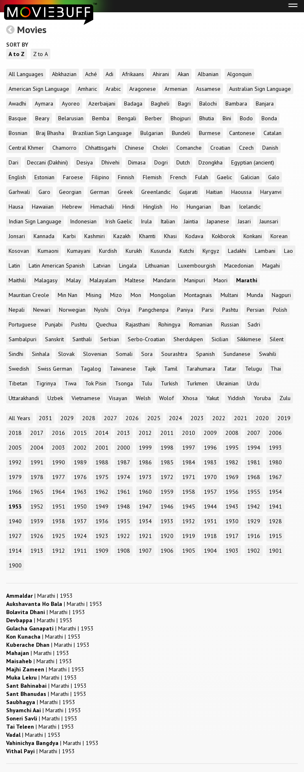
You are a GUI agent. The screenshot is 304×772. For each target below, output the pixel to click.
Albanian (208, 74)
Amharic (87, 88)
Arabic (113, 88)
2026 (132, 418)
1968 (253, 477)
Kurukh (134, 250)
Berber (153, 118)
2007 (253, 433)
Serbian (109, 339)
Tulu (147, 383)
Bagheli (160, 103)
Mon (136, 295)
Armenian (175, 88)
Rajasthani (138, 324)
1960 (145, 491)
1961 (123, 491)
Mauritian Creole (29, 295)
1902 (253, 550)
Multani (229, 295)
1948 (123, 506)
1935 (123, 521)
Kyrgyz (211, 250)
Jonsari (17, 236)
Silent (277, 339)
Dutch (183, 162)
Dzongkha (210, 162)
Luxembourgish (197, 265)
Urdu (253, 383)
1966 (15, 491)
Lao (288, 250)
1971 (188, 477)
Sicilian (220, 339)
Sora (147, 354)
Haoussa (241, 192)
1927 (15, 536)
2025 (153, 418)
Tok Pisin (95, 383)
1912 (58, 550)
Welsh (143, 398)
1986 (145, 462)
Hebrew (72, 206)
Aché (91, 74)
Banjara (265, 103)
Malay (73, 280)
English (17, 177)
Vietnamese (86, 398)
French (178, 177)
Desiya (85, 162)
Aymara (44, 103)
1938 (58, 521)
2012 (145, 433)
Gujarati (188, 192)
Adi (109, 74)
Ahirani (161, 74)
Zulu (284, 398)
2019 (283, 418)
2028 (88, 418)
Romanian (200, 324)
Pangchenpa (154, 309)
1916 (253, 536)
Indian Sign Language (35, 221)
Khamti (147, 236)
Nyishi (101, 309)
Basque (18, 118)
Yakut (212, 398)
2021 (240, 418)
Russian (230, 324)
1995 (232, 447)
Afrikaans (133, 74)
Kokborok (223, 236)
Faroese (73, 177)
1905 (188, 550)
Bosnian (18, 133)
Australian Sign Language (260, 88)
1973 (145, 477)
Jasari (244, 221)
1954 (275, 491)
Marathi (246, 280)
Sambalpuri (22, 339)
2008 (232, 433)
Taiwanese (123, 368)
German (99, 192)
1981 (253, 462)
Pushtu (79, 324)
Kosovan (19, 250)
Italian (167, 221)
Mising (93, 295)
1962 (101, 491)
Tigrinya (46, 383)
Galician (250, 177)
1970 (210, 477)
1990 (58, 462)
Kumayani (78, 250)
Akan (183, 74)
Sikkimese (249, 339)
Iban (225, 206)
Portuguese (22, 324)
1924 (80, 536)
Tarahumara (200, 368)
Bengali (127, 118)
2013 (123, 433)
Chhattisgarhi (100, 147)
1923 (101, 536)
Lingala (128, 265)
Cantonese (242, 133)
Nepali (17, 309)
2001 (101, 447)
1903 (232, 550)
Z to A (40, 54)
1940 (15, 521)
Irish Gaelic (118, 221)
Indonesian (83, 221)
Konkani (252, 236)
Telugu (253, 368)
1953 (15, 506)
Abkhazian (64, 74)
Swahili (267, 354)
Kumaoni (48, 250)
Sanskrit (54, 339)
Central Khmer (26, 147)
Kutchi (187, 250)
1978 (36, 477)
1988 (101, 462)
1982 (232, 462)
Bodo (246, 118)
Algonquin (239, 74)
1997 (188, 447)
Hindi (128, 206)
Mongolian (163, 295)
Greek (125, 192)
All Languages (26, 74)
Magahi (271, 265)
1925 (58, 536)
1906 (166, 550)
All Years (19, 418)
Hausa (16, 206)
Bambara (236, 103)
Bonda (269, 118)
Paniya (185, 309)
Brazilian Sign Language (102, 133)
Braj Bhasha (50, 133)
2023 (197, 418)
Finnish (126, 177)
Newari (41, 309)
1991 (36, 462)
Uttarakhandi (24, 398)
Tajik (149, 368)
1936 (101, 521)
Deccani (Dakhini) (47, 162)
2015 (80, 433)
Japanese (218, 221)
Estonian (44, 177)
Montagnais (198, 295)
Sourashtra (174, 354)
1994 (253, 447)
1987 (123, 462)
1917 (232, 536)
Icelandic (250, 206)
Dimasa (137, 162)
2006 (275, 433)
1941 (275, 506)
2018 (15, 433)
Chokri (160, 147)
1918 (210, 536)
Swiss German (55, 368)
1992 (15, 462)
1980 (275, 462)
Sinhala (41, 354)
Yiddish (236, 398)
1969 (232, 477)
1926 (36, 536)
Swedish (19, 368)
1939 (36, 521)
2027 (110, 418)
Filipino (100, 177)
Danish (270, 147)
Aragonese (142, 88)
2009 (210, 433)
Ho (174, 206)
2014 (101, 433)
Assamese (208, 88)
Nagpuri (281, 295)
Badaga (133, 103)
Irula (146, 221)
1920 (166, 536)
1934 (145, 521)
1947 (145, 506)
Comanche (189, 147)
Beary (42, 118)
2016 (58, 433)
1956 (232, 491)
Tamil (171, 368)
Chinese (134, 147)
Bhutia (206, 118)
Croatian (220, 147)
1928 (275, 521)
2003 (58, 447)
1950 (80, 506)
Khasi (170, 236)
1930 (232, 521)
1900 (15, 565)
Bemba (100, 118)
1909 (101, 550)
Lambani (265, 250)
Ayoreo (71, 103)
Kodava (194, 236)
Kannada (44, 236)
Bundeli (181, 133)
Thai (275, 368)
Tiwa (71, 383)
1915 (275, 536)
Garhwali (19, 192)
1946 (166, 506)
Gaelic (224, 177)
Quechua (106, 324)
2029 (67, 418)
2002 (80, 447)
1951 (58, 506)
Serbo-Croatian (146, 339)
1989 (80, 462)
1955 (253, 491)
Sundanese (236, 354)
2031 (45, 418)
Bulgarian (151, 133)
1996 (210, 447)
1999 (145, 447)
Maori (220, 280)
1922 (123, 536)
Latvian (101, 265)
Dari (13, 162)
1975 (101, 477)
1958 (188, 491)
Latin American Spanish (57, 265)
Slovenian (95, 354)
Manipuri (194, 280)
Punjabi (54, 324)
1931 (210, 521)
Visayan (118, 398)
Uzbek (55, 398)
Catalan (272, 133)
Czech (246, 147)
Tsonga (124, 383)
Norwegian (72, 309)
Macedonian (239, 265)
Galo (273, 177)
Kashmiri (94, 236)
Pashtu (230, 309)
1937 (80, 521)
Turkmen (197, 383)
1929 (253, 521)
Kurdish (108, 250)
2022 (218, 418)
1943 (232, 506)
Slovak (66, 354)
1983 (210, 462)
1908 (123, 550)
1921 (145, 536)
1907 (145, 550)
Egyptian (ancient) (252, 162)
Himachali (102, 206)
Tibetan (18, 383)
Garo (44, 192)
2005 (15, 447)
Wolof (166, 398)
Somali (124, 354)
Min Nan (67, 295)
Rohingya (169, 324)
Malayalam (103, 280)
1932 (188, 521)
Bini (227, 118)
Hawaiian (43, 206)
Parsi (208, 309)
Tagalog (91, 368)
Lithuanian (157, 265)
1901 (275, 550)
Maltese (134, 280)
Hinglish (152, 206)
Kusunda (161, 250)
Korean (279, 236)
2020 (262, 418)
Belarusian (70, 118)
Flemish (152, 177)
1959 (166, 491)
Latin (14, 265)
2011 (166, 433)
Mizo (116, 295)
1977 (58, 477)
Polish (280, 309)
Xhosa (190, 398)
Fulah (201, 177)
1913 (36, 550)
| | (39, 595)
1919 (188, 536)
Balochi (208, 103)
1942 (253, 506)
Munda (255, 295)
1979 (15, 477)
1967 (275, 477)
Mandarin (164, 280)
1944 (210, 506)
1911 (80, 550)
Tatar (230, 368)
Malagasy (46, 280)
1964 (58, 491)
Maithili (17, 280)
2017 (36, 433)
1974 (123, 477)
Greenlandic (156, 192)
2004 (36, 447)
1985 (166, 462)
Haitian (214, 192)
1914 (15, 550)
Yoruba (262, 398)
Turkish (169, 383)
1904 (210, 550)
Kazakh (122, 236)
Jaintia (191, 221)
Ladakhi (237, 250)
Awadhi (17, 103)
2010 (188, 433)
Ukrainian (227, 383)
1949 (101, 506)
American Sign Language (39, 88)
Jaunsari (268, 221)
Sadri (254, 324)
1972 (166, 477)
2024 (175, 418)
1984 (188, 462)
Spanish (205, 354)
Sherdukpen (188, 339)
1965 (36, 491)
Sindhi (16, 354)
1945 (188, 506)
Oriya (123, 309)
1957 (210, 491)
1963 (80, 491)
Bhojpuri (181, 118)
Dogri (161, 162)
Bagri (184, 103)
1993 (275, 447)
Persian (255, 309)
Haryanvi (270, 192)
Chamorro (64, 147)
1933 (166, 521)
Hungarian (199, 206)
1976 (80, 477)
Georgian (70, 192)
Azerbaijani (101, 103)
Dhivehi (110, 162)
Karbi (69, 236)
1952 (36, 506)
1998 (166, 447)
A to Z (17, 54)
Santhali (82, 339)
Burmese (210, 133)
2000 (123, 447)
